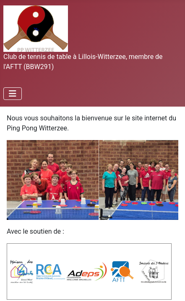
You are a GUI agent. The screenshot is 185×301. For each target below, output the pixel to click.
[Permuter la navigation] (12, 93)
